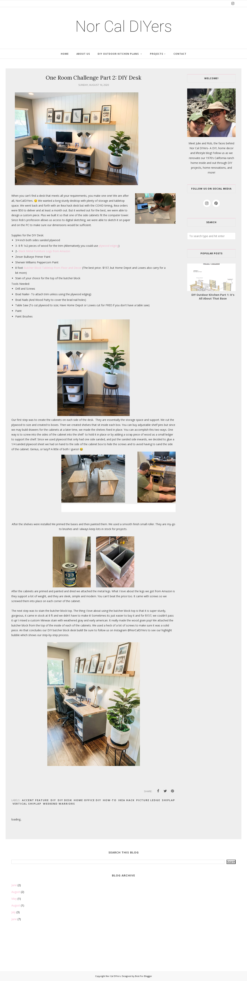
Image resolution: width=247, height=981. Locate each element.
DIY (53, 800)
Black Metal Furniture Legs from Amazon (44, 251)
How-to (110, 800)
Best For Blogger (143, 976)
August (15, 892)
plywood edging (108, 246)
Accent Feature (35, 800)
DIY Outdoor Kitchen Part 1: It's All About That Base (212, 296)
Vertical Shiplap (27, 803)
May (14, 898)
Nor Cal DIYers (123, 26)
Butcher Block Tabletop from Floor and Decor (53, 268)
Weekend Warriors (59, 803)
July (13, 912)
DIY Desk (65, 800)
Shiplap (168, 800)
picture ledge (148, 800)
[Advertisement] (30, 950)
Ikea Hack (126, 800)
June (14, 885)
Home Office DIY (87, 800)
